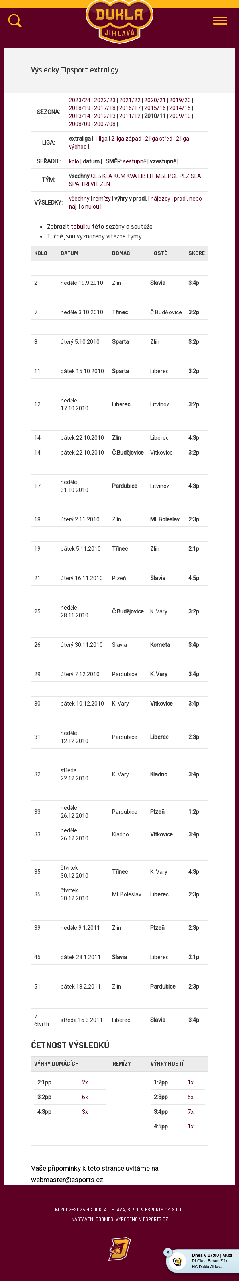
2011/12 (130, 116)
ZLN (105, 184)
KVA (132, 176)
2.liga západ (126, 138)
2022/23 (105, 100)
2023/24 (79, 100)
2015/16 (155, 108)
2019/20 (180, 100)
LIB (142, 176)
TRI (85, 184)
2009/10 (180, 116)
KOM (119, 176)
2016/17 (130, 108)
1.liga (101, 138)
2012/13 (105, 116)
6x (85, 1097)
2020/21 (155, 100)
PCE (173, 176)
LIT (151, 176)
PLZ (185, 176)
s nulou (90, 206)
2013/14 (79, 116)
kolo (74, 161)
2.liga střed (158, 138)
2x (85, 1082)
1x (191, 1082)
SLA (196, 176)
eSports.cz (155, 1219)
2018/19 (79, 108)
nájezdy (160, 198)
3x (85, 1112)
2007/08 (105, 124)
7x (191, 1112)
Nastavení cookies (92, 1219)
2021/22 (130, 100)
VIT (94, 184)
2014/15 (180, 108)
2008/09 (79, 124)
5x (191, 1097)
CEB (96, 176)
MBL (161, 176)
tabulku (80, 227)
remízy (102, 198)
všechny (79, 198)
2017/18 (105, 108)
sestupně (134, 161)
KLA (107, 176)
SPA (74, 184)
